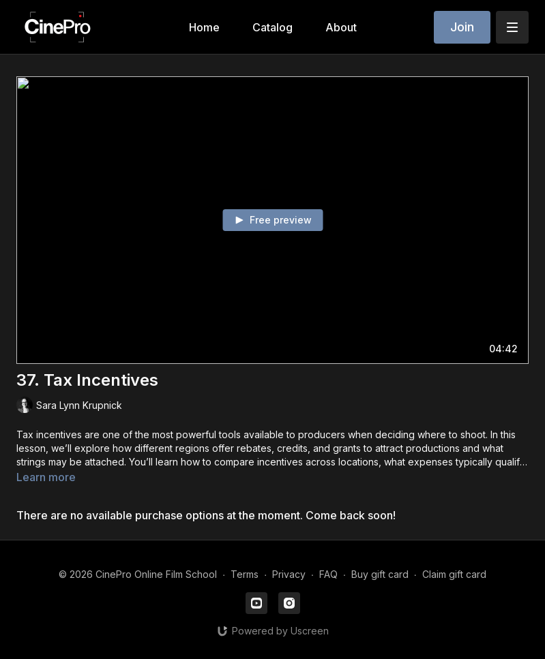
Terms (245, 574)
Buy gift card (380, 574)
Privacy (289, 574)
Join (462, 27)
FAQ (328, 574)
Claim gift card (454, 574)
